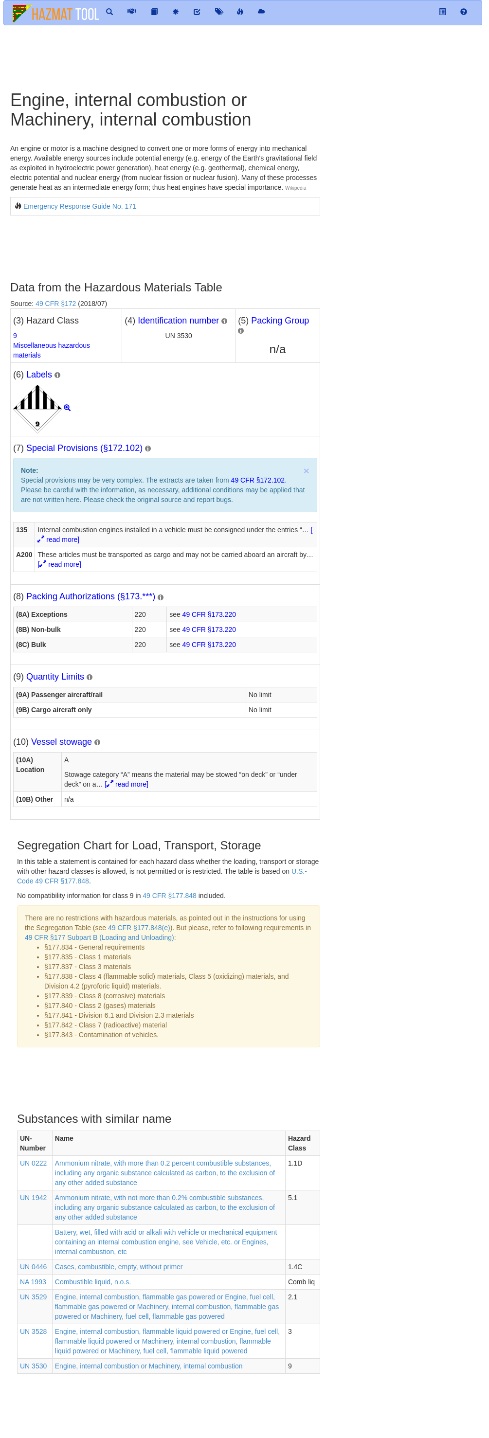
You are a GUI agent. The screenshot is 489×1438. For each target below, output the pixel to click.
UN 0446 (33, 1267)
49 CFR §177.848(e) (139, 928)
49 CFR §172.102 (258, 480)
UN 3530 (33, 1366)
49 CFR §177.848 (170, 895)
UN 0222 (33, 1163)
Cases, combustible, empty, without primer (119, 1267)
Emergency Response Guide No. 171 (79, 206)
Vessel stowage (61, 742)
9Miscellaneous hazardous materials (51, 345)
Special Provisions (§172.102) (84, 448)
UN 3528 (33, 1331)
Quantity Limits (55, 677)
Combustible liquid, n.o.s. (93, 1282)
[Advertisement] (180, 57)
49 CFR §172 (56, 303)
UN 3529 (33, 1297)
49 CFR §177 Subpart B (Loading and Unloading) (99, 937)
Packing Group (280, 320)
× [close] (306, 471)
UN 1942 (33, 1198)
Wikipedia (295, 188)
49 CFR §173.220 (209, 614)
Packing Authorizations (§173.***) (90, 596)
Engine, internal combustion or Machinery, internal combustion (149, 1366)
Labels (39, 374)
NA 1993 (33, 1282)
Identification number (178, 320)
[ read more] (59, 564)
